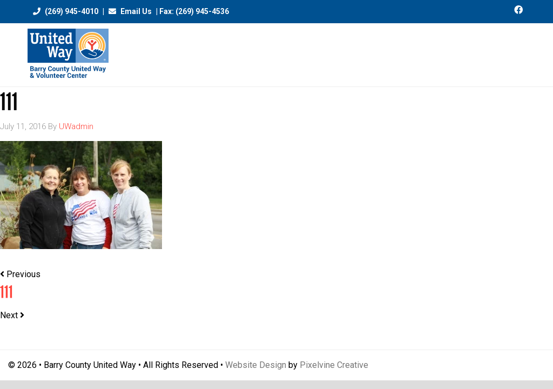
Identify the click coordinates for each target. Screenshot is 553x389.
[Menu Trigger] (521, 50)
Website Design (255, 365)
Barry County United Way (68, 55)
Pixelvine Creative (334, 365)
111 (6, 292)
